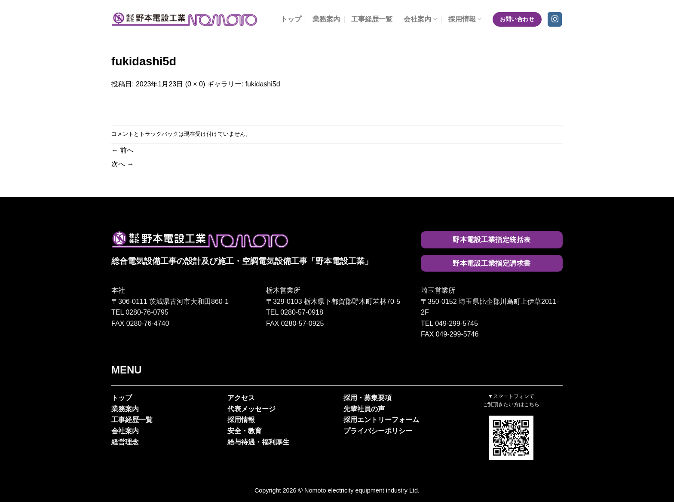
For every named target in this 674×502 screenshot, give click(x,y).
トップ (291, 19)
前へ (122, 150)
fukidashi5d (262, 84)
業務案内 (326, 19)
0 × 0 (195, 84)
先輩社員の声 (364, 409)
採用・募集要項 (367, 397)
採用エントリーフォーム (381, 419)
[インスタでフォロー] (555, 19)
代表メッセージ (251, 409)
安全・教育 (244, 431)
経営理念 (125, 442)
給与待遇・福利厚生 (258, 442)
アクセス (241, 397)
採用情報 (464, 19)
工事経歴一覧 (371, 19)
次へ (122, 164)
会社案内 (420, 19)
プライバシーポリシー (377, 431)
